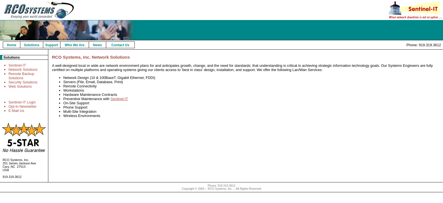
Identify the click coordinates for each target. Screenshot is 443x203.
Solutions (32, 45)
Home (11, 45)
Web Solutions (20, 86)
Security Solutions (22, 82)
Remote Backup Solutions (21, 76)
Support (51, 45)
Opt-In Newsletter (22, 106)
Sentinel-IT (17, 65)
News (97, 45)
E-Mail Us (16, 111)
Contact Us (120, 45)
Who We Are (74, 45)
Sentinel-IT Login (22, 102)
